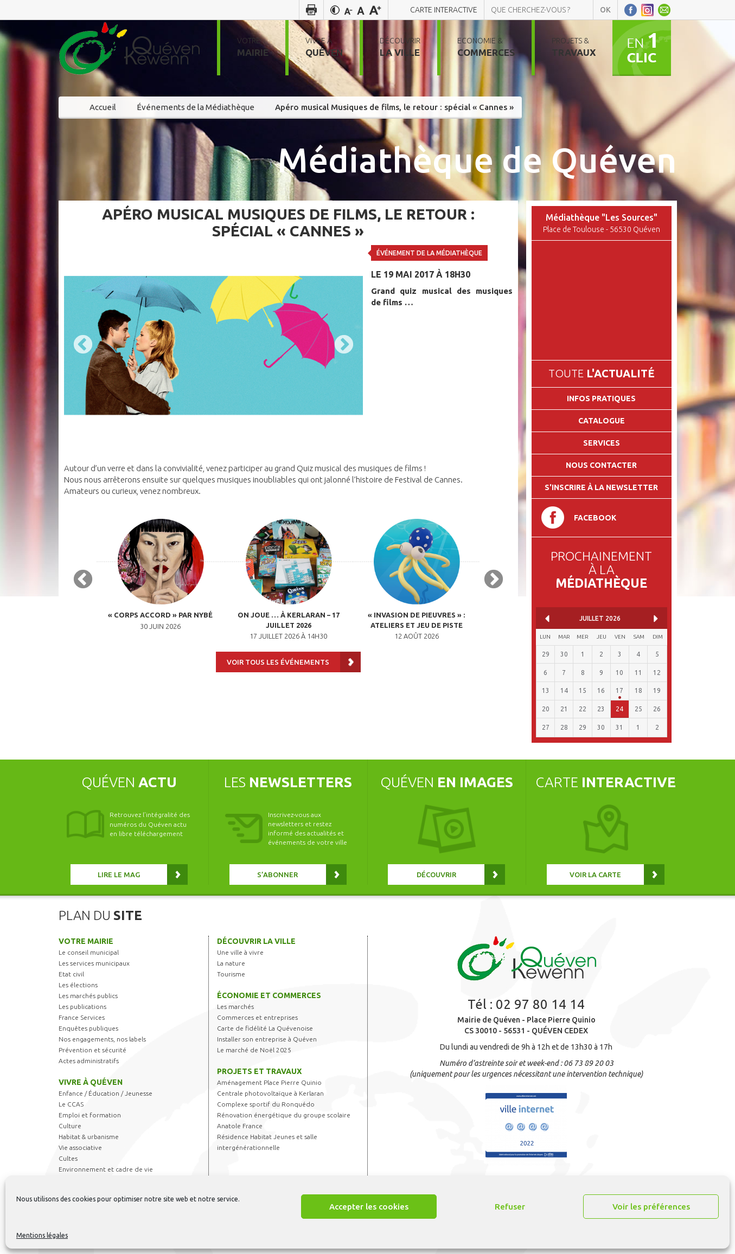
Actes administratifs (89, 1060)
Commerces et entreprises (257, 1017)
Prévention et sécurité (92, 1049)
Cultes (68, 1158)
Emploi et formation (90, 1114)
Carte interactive (443, 9)
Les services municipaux (94, 963)
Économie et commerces (269, 995)
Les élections (78, 984)
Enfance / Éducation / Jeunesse (105, 1093)
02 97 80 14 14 (540, 1004)
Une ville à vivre (240, 952)
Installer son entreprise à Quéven (267, 1039)
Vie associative (80, 1147)
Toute (601, 373)
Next (344, 345)
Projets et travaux (259, 1071)
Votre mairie (86, 941)
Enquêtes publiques (88, 1028)
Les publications (82, 1006)
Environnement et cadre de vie (106, 1169)
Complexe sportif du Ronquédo (266, 1104)
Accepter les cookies (368, 1206)
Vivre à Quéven (91, 1082)
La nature (231, 963)
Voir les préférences (651, 1206)
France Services (82, 1017)
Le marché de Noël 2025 (254, 1049)
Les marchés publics (88, 995)
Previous (83, 345)
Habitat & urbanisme (89, 1136)
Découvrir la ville (256, 941)
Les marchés (235, 1006)
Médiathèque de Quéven (477, 159)
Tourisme (231, 974)
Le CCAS (71, 1104)
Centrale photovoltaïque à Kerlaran (270, 1093)
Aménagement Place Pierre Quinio (269, 1082)
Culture (70, 1125)
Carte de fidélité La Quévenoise (265, 1028)
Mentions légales (42, 1235)
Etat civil (71, 974)
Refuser (510, 1206)
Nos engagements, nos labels (102, 1039)
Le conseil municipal (89, 952)
